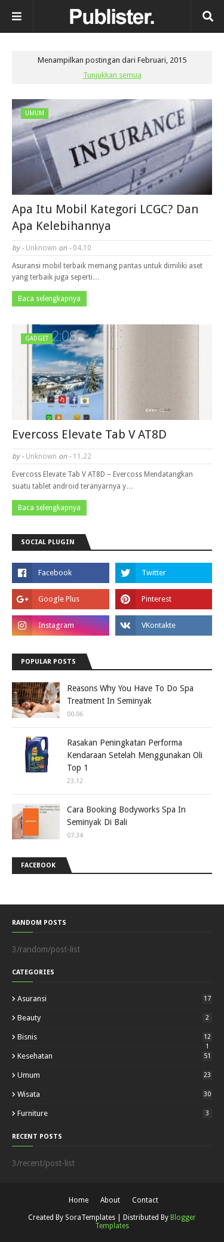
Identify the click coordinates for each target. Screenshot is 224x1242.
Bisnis (114, 1036)
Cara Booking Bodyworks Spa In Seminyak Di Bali (126, 816)
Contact (145, 1200)
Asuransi (114, 998)
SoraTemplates (90, 1217)
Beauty (114, 1017)
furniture (114, 1113)
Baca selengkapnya (49, 299)
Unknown (41, 248)
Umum (114, 1075)
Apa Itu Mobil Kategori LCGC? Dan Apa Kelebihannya (105, 217)
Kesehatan (114, 1055)
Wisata (114, 1094)
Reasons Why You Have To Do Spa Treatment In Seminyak (130, 694)
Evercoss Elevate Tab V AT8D (89, 434)
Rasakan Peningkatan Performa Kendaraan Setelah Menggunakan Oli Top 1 (134, 755)
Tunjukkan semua (112, 74)
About (110, 1200)
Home (78, 1200)
